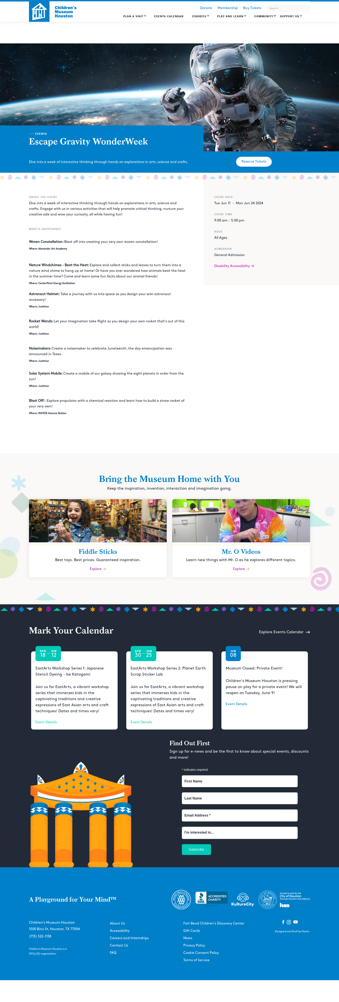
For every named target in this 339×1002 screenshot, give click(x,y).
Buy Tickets (252, 8)
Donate (206, 8)
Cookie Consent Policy (201, 953)
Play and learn (230, 16)
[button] (135, 18)
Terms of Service (196, 960)
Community (263, 16)
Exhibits (199, 16)
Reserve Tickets (253, 161)
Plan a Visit (133, 16)
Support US (289, 16)
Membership (227, 8)
